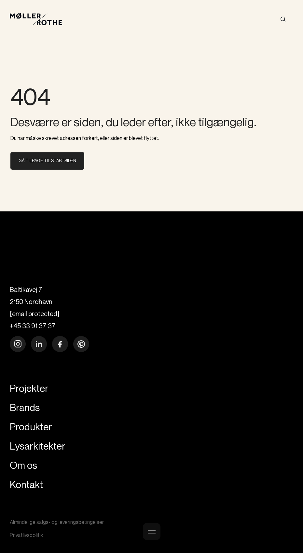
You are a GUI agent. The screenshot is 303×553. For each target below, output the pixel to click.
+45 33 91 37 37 (33, 326)
